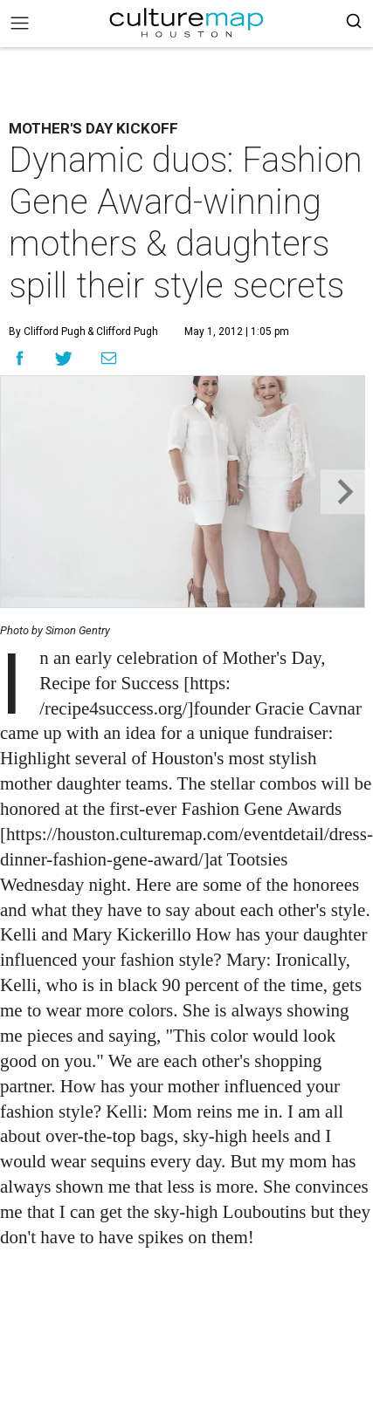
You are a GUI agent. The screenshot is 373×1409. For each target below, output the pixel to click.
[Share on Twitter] (64, 357)
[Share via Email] (109, 357)
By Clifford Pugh (47, 331)
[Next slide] (343, 491)
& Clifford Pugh (121, 331)
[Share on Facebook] (20, 357)
